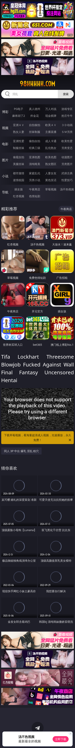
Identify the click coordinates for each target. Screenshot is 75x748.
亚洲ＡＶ (18, 125)
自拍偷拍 (34, 125)
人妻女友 (50, 173)
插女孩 (18, 189)
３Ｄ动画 (67, 125)
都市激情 (18, 173)
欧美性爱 (67, 141)
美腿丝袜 (18, 164)
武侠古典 (67, 173)
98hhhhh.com (37, 84)
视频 (5, 128)
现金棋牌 (50, 116)
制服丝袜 (18, 148)
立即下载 (60, 739)
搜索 (66, 94)
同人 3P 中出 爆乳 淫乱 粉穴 (21, 451)
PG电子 (18, 109)
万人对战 (50, 109)
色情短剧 (34, 196)
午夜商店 (34, 189)
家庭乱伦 (34, 173)
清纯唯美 (34, 164)
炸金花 (34, 116)
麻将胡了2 (18, 116)
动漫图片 (67, 157)
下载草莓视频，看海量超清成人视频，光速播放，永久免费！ (38, 437)
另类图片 (67, 164)
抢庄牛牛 (67, 116)
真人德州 (34, 109)
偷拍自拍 (34, 141)
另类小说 (34, 180)
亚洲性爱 (18, 141)
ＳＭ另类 (67, 132)
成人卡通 (50, 141)
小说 (5, 176)
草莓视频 (50, 189)
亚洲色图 (34, 157)
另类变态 (67, 148)
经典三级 (34, 148)
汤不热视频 (67, 189)
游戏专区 (67, 109)
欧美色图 (50, 157)
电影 (5, 144)
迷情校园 (18, 180)
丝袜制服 (34, 132)
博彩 (5, 112)
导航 (5, 192)
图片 (5, 160)
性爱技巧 (67, 180)
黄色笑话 (50, 180)
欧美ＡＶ (50, 125)
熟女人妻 (18, 132)
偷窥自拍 (18, 157)
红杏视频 (18, 196)
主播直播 (50, 132)
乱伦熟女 (50, 148)
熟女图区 (50, 164)
